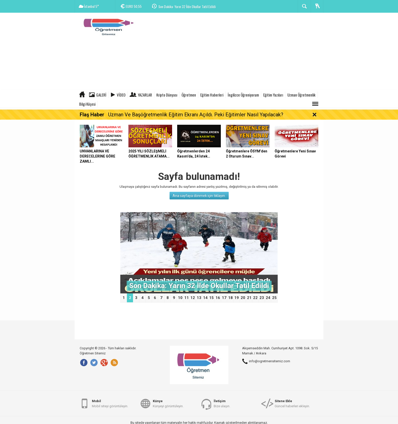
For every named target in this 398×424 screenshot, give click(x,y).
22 (255, 297)
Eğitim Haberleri (211, 95)
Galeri (101, 95)
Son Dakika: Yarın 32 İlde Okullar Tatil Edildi (187, 6)
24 (268, 297)
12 (192, 297)
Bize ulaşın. (222, 403)
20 (243, 297)
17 (224, 297)
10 (180, 297)
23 (261, 297)
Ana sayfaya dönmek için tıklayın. (199, 196)
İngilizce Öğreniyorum (243, 95)
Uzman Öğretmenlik (301, 95)
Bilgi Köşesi (87, 104)
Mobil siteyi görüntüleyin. (110, 403)
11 (186, 297)
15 (211, 297)
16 (217, 297)
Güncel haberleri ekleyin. (292, 403)
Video (121, 95)
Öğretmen (188, 95)
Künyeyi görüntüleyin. (168, 403)
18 (230, 297)
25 (274, 297)
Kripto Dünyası (166, 95)
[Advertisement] (231, 52)
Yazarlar (145, 95)
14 (205, 297)
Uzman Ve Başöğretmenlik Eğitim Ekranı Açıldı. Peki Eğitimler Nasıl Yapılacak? (195, 115)
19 (236, 297)
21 (249, 297)
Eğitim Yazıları (273, 95)
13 (199, 297)
